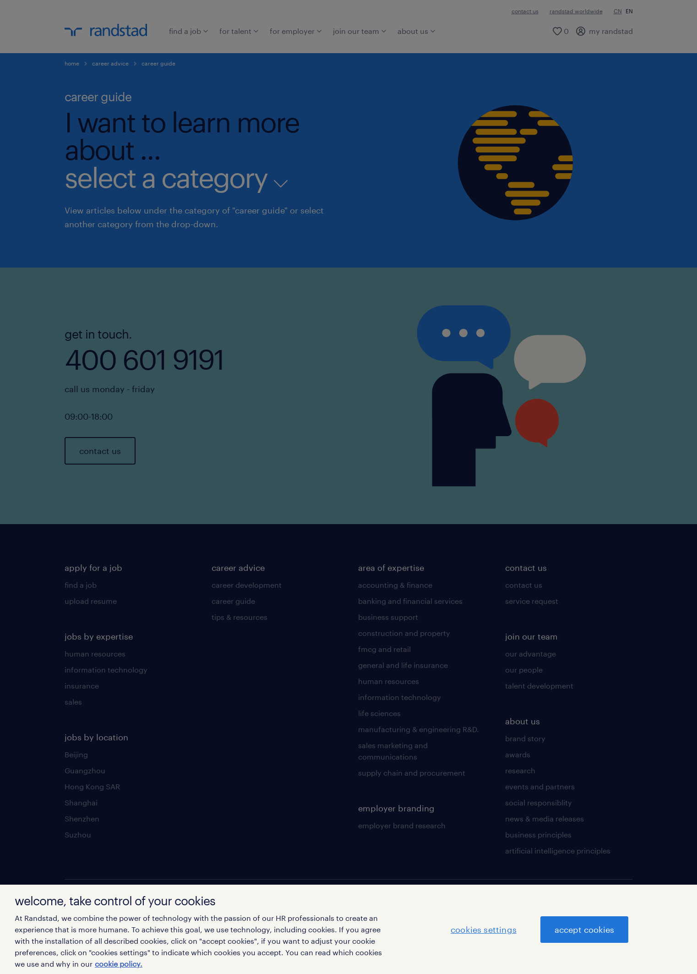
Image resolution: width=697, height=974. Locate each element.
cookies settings (484, 930)
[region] (348, 929)
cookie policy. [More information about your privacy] (118, 963)
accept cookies (584, 930)
